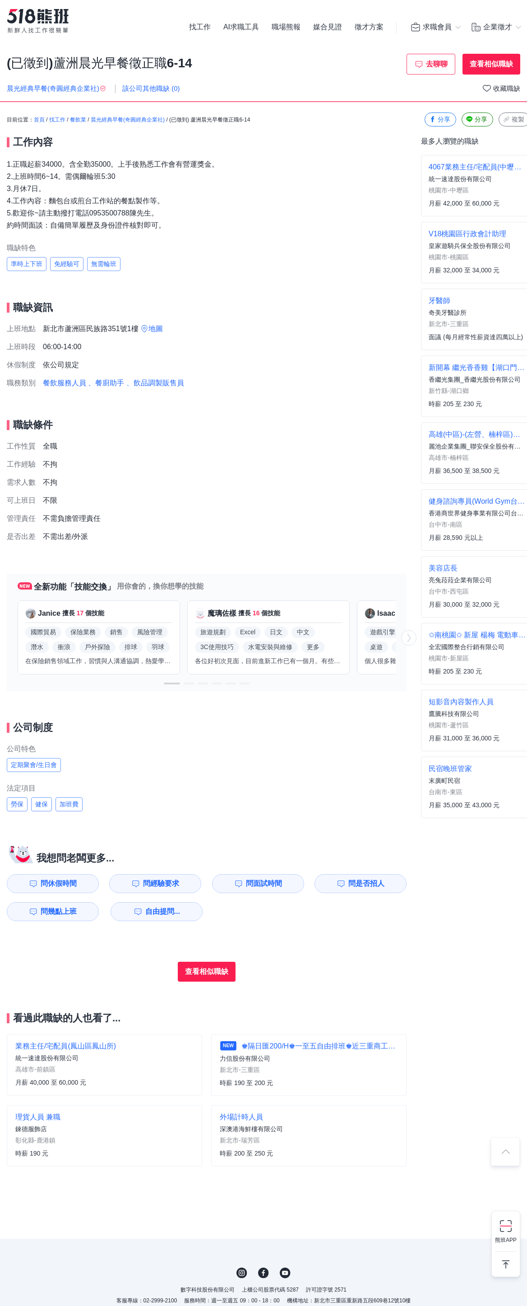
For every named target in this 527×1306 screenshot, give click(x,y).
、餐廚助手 (106, 383)
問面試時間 (264, 883)
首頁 (39, 120)
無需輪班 (103, 263)
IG (241, 1273)
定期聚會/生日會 (34, 764)
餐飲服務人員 (64, 383)
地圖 (155, 328)
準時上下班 (26, 263)
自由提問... (162, 911)
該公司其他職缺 (151, 88)
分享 (439, 119)
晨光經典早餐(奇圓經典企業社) (128, 120)
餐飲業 (78, 120)
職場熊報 (286, 27)
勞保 (17, 804)
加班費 (69, 804)
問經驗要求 (161, 883)
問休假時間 (59, 883)
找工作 (200, 27)
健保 (41, 804)
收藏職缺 (506, 88)
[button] (172, 683)
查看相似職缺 (491, 64)
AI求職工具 (241, 27)
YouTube (285, 1273)
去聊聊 (437, 64)
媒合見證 (327, 27)
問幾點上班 (59, 911)
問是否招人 (366, 883)
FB (263, 1273)
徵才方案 (369, 27)
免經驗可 (66, 263)
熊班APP (506, 1240)
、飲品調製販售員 (155, 383)
